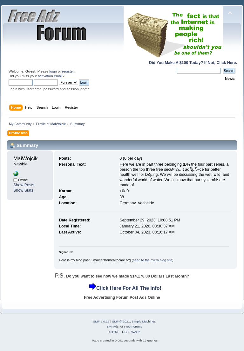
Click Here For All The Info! (128, 288)
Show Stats (23, 190)
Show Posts (23, 185)
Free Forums (133, 326)
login (53, 71)
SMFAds (113, 326)
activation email (50, 76)
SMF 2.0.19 (101, 321)
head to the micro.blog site (152, 260)
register (68, 71)
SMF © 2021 (121, 321)
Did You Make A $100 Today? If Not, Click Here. (193, 63)
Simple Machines (144, 321)
